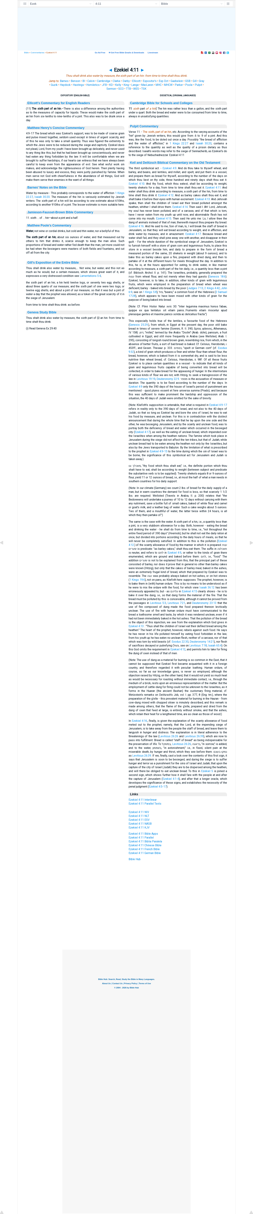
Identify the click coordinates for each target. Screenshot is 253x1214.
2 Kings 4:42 (212, 288)
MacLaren (147, 85)
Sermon (111, 88)
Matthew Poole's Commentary (49, 225)
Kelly (118, 85)
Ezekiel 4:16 (136, 226)
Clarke (116, 81)
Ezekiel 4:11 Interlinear (143, 799)
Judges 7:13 (195, 288)
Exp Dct (163, 81)
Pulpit (198, 85)
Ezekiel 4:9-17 (218, 405)
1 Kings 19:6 (137, 579)
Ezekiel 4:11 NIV (139, 812)
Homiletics (93, 85)
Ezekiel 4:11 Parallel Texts (145, 803)
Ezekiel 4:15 (163, 218)
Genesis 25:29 (138, 324)
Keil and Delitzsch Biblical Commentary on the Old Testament (175, 162)
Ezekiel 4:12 (165, 195)
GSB (187, 81)
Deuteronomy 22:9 (168, 379)
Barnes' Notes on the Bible (47, 187)
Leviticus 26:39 (193, 736)
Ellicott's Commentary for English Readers (58, 103)
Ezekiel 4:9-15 (158, 451)
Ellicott (136, 81)
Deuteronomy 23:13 (204, 603)
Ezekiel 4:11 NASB (140, 823)
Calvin (91, 81)
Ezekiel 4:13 (202, 199)
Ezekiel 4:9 (169, 168)
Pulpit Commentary (144, 126)
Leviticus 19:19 (146, 379)
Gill (195, 81)
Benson (75, 81)
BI (83, 81)
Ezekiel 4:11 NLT (139, 816)
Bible (26, 53)
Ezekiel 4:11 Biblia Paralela (145, 841)
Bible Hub (135, 859)
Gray (201, 81)
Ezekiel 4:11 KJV (139, 827)
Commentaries (37, 53)
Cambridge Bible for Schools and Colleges (161, 103)
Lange (135, 85)
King (126, 85)
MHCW (168, 85)
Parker (179, 85)
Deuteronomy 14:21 (202, 641)
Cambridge (103, 81)
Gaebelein (177, 81)
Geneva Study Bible (41, 312)
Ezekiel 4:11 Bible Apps (143, 833)
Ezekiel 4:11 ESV (139, 819)
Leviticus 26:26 (168, 736)
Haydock (65, 85)
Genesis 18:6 (217, 276)
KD (111, 85)
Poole (189, 85)
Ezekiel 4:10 (136, 183)
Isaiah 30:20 (42, 197)
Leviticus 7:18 (198, 645)
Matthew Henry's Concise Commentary (56, 128)
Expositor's (150, 81)
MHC (158, 85)
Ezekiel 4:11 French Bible (144, 849)
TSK (143, 88)
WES (136, 88)
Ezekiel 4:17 (193, 234)
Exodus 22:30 (180, 641)
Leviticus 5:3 (158, 603)
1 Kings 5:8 (150, 292)
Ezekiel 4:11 (213, 187)
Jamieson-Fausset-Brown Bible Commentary (60, 212)
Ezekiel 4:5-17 (158, 786)
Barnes (64, 81)
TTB (128, 88)
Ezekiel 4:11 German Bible (145, 853)
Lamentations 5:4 (90, 276)
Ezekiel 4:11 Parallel (141, 837)
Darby (126, 81)
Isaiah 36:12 (207, 587)
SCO (121, 88)
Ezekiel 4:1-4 (171, 778)
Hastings (78, 85)
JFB (104, 85)
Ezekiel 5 (207, 771)
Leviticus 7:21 (176, 603)
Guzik (54, 85)
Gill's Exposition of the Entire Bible (53, 262)
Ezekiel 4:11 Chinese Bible (145, 845)
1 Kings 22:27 (179, 143)
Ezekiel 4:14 (180, 207)
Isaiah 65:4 (214, 645)
